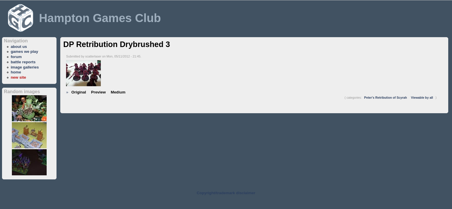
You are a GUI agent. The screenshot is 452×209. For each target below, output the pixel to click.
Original (78, 92)
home (16, 72)
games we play (24, 51)
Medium (118, 92)
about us (19, 46)
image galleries (25, 67)
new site (18, 77)
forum (16, 57)
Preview (98, 92)
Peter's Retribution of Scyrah (385, 97)
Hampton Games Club (100, 18)
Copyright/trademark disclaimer (226, 193)
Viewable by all (422, 97)
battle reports (23, 62)
